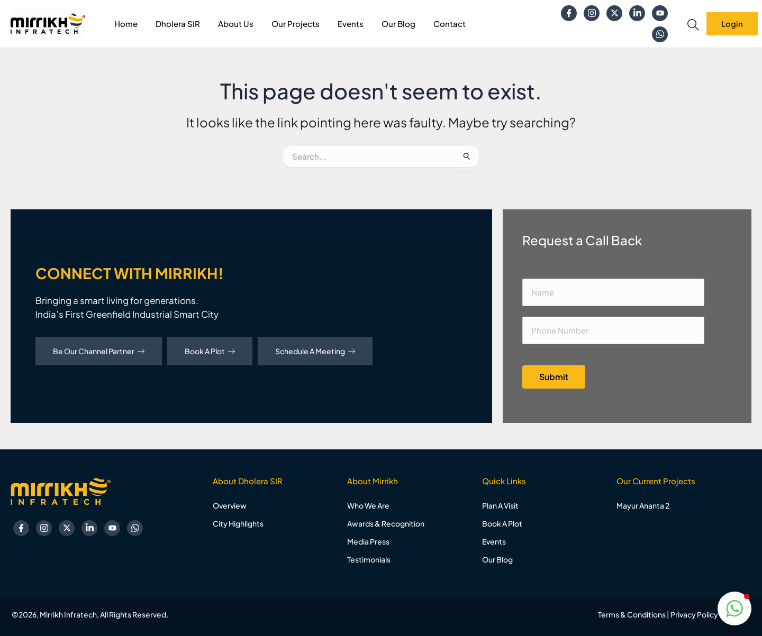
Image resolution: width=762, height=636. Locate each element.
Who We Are (368, 505)
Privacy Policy (694, 614)
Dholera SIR (178, 24)
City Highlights (238, 523)
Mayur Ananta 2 (642, 505)
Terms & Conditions (632, 614)
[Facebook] (569, 13)
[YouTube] (660, 13)
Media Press (368, 541)
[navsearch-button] (693, 24)
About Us (235, 24)
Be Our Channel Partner (98, 351)
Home (126, 24)
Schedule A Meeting (315, 351)
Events (351, 24)
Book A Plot (210, 351)
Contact (449, 24)
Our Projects (295, 24)
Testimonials (369, 559)
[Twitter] (614, 13)
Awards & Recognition (385, 523)
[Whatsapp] (660, 34)
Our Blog (398, 24)
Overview (230, 505)
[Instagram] (592, 13)
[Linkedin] (637, 13)
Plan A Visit (500, 505)
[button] (734, 608)
